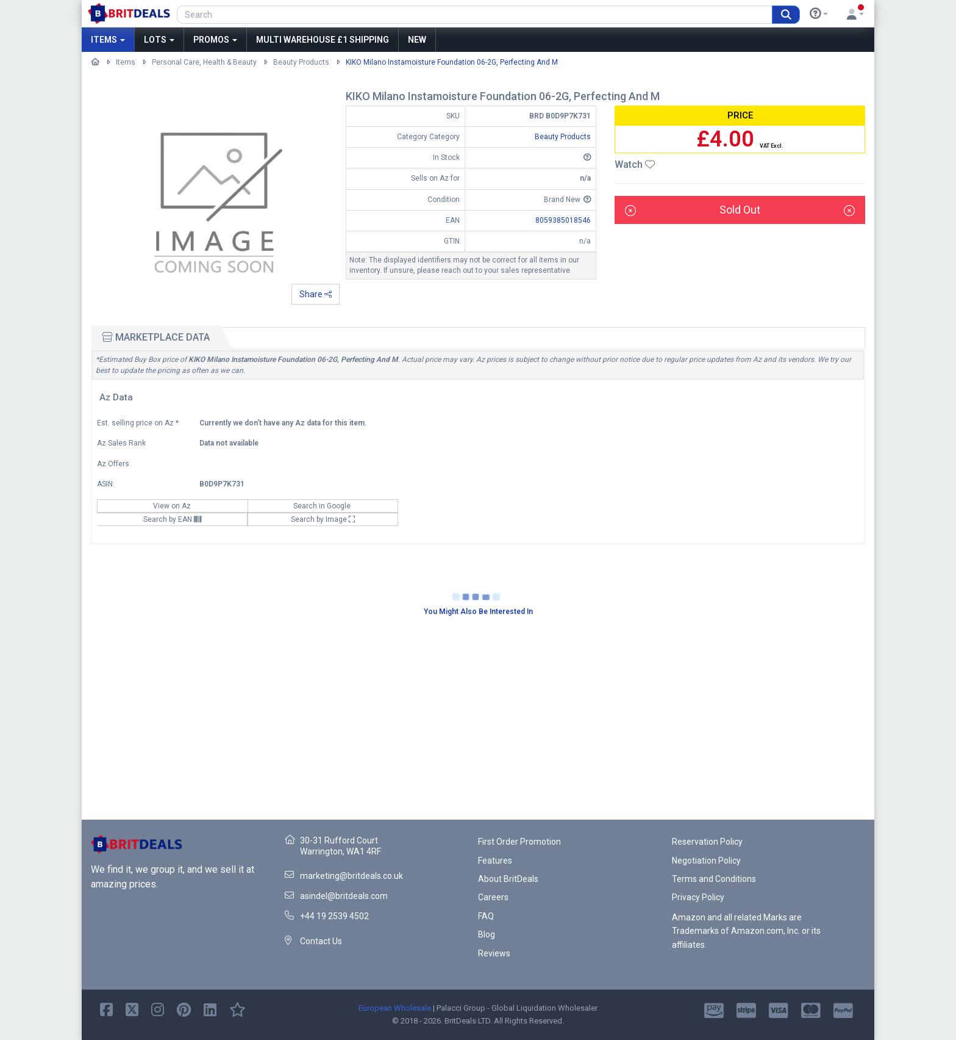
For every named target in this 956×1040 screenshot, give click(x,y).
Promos (215, 40)
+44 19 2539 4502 (334, 916)
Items (108, 40)
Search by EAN (172, 519)
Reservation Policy (707, 842)
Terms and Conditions (714, 879)
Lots (159, 40)
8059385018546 (563, 220)
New (417, 40)
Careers (493, 897)
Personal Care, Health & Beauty (204, 62)
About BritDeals (508, 879)
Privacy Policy (698, 897)
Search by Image (323, 519)
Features (495, 860)
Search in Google (322, 506)
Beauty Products (301, 62)
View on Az (173, 506)
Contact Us (321, 941)
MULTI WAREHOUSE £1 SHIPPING (322, 40)
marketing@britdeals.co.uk (351, 876)
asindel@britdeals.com (344, 896)
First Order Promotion (519, 842)
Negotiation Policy (706, 860)
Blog (486, 934)
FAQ (486, 916)
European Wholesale (394, 1008)
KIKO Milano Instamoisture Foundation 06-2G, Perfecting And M (452, 62)
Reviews (494, 953)
